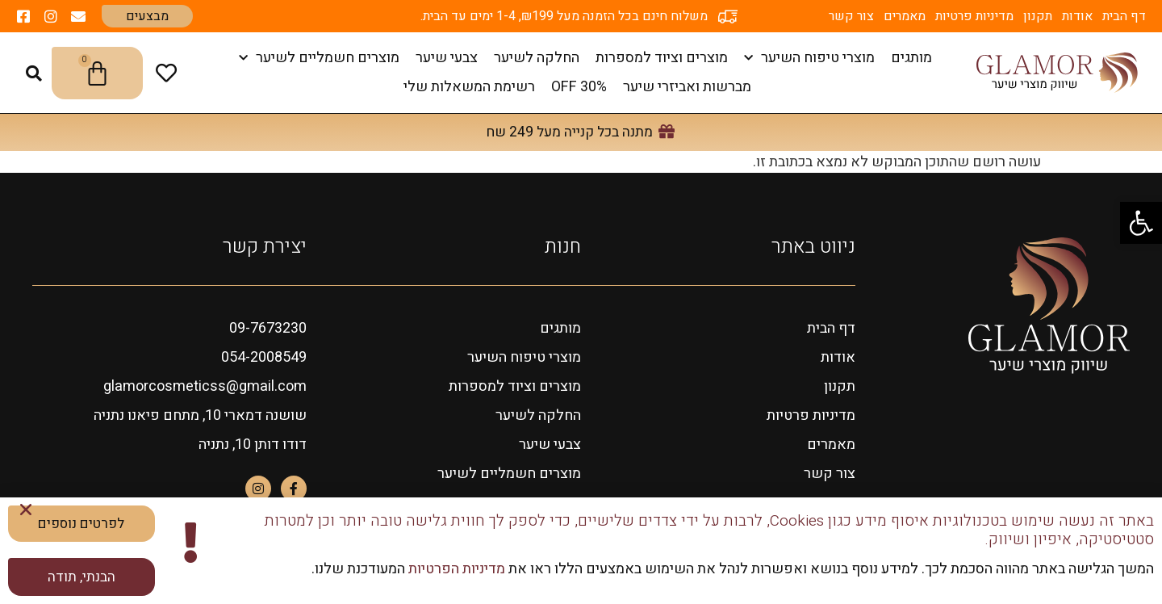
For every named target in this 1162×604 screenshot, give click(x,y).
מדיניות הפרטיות (455, 569)
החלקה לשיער (536, 58)
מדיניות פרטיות (974, 16)
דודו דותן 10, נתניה (253, 444)
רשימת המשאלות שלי (469, 87)
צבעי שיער (447, 58)
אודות (1077, 16)
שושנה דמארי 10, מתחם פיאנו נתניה (200, 415)
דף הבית (1124, 16)
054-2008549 (264, 357)
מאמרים (905, 16)
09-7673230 (268, 328)
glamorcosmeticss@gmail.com (205, 386)
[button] (1141, 223)
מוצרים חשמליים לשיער (319, 58)
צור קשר (851, 16)
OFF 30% (579, 87)
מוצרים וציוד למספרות (662, 58)
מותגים (911, 58)
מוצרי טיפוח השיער (809, 58)
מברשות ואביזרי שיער (687, 87)
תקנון (1037, 16)
